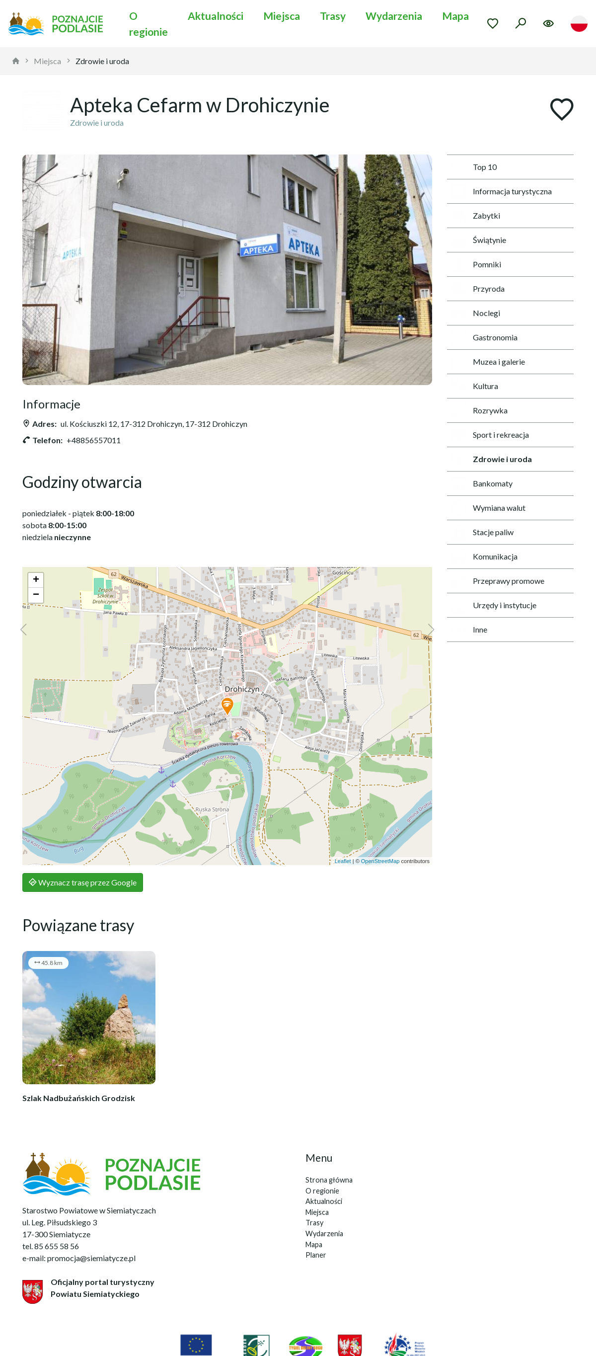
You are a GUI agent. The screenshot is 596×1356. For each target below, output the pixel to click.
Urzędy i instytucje (493, 605)
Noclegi (475, 313)
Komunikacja (484, 556)
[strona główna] (16, 61)
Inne (469, 630)
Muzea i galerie (488, 362)
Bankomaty (482, 483)
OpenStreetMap (380, 861)
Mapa (455, 15)
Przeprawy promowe (497, 581)
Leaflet (343, 861)
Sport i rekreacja (490, 435)
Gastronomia (484, 337)
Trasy (333, 15)
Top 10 (474, 167)
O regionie (148, 23)
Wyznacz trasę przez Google (83, 882)
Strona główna (329, 1180)
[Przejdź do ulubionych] (493, 23)
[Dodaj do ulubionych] (562, 110)
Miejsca (281, 15)
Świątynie (478, 240)
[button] (227, 707)
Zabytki (475, 216)
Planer (315, 1255)
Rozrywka (479, 410)
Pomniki (476, 264)
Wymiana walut (488, 508)
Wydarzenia (394, 15)
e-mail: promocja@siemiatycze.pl (79, 1258)
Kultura (474, 386)
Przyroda (478, 289)
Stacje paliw (482, 532)
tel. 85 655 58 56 (50, 1246)
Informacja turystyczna (501, 191)
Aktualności (215, 15)
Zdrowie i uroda (102, 61)
